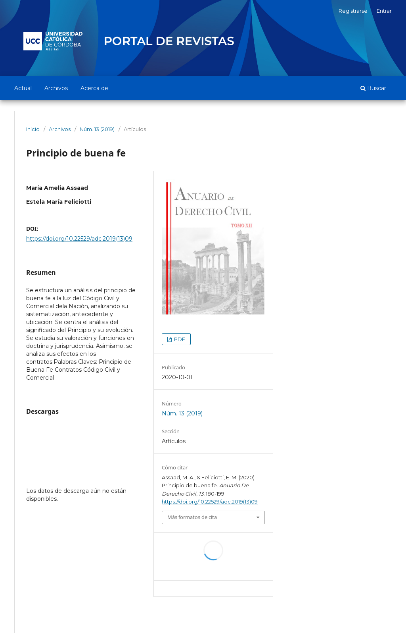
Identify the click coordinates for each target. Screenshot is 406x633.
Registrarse (353, 11)
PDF (179, 339)
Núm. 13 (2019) (97, 129)
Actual (23, 88)
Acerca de (94, 88)
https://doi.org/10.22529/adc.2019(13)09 (79, 238)
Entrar (384, 11)
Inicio (33, 129)
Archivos (56, 88)
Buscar (373, 88)
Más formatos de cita (192, 517)
